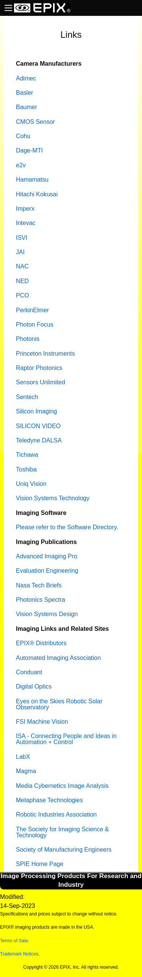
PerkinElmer (32, 310)
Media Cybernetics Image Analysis (62, 786)
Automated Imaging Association (58, 658)
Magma (26, 771)
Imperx (25, 208)
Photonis (27, 339)
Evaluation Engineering (47, 570)
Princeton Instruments (45, 353)
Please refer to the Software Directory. (67, 527)
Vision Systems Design (47, 614)
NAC (22, 266)
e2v (21, 165)
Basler (24, 92)
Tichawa (27, 455)
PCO (22, 295)
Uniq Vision (31, 484)
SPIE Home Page (39, 864)
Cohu (23, 136)
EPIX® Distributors (41, 643)
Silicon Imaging (36, 411)
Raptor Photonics (39, 368)
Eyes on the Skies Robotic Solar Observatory (59, 704)
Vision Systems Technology (52, 498)
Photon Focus (34, 324)
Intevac (26, 223)
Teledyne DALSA (39, 440)
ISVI (21, 237)
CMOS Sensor (35, 122)
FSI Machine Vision (42, 721)
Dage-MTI (29, 150)
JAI (20, 252)
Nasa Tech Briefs (39, 585)
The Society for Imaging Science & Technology (62, 832)
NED (22, 281)
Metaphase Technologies (49, 800)
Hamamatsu (32, 179)
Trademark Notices (19, 954)
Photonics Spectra (40, 599)
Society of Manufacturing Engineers (64, 849)
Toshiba (26, 469)
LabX (23, 757)
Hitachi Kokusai (37, 194)
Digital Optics (33, 686)
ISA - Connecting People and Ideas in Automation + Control (66, 739)
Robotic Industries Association (56, 814)
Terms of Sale (14, 940)
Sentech (27, 397)
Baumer (26, 107)
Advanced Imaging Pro (46, 556)
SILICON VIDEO (38, 426)
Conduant (29, 672)
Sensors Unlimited (40, 382)
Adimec (26, 78)
